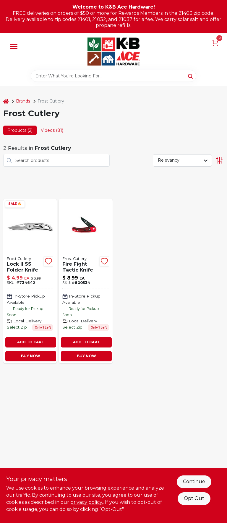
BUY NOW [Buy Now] (30, 356)
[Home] (6, 101)
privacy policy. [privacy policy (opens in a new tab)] (86, 502)
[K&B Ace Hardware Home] (113, 51)
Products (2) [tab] (20, 130)
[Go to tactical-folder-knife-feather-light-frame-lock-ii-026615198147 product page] (30, 281)
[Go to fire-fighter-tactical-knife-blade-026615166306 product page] (86, 281)
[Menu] (13, 46)
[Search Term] (113, 76)
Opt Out (194, 498)
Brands (23, 101)
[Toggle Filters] (219, 160)
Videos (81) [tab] (52, 130)
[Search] (191, 76)
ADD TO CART (30, 342)
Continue (194, 481)
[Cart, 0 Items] (215, 42)
